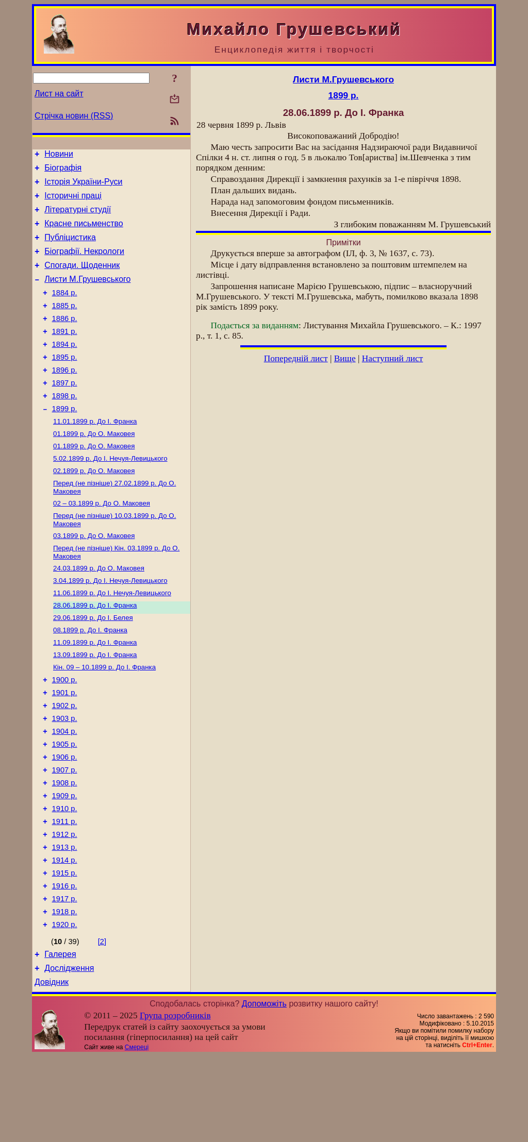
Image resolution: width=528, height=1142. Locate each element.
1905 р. (64, 804)
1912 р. (64, 905)
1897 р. (64, 411)
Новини (58, 155)
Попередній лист (296, 358)
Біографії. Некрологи (84, 263)
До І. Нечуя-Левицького (110, 493)
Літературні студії (77, 217)
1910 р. (64, 876)
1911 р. (64, 890)
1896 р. (64, 396)
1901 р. (64, 746)
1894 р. (64, 367)
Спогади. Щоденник (82, 279)
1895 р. (64, 382)
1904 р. (64, 789)
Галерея (60, 1037)
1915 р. (64, 948)
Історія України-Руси (83, 186)
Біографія (62, 170)
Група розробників (175, 1101)
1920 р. (64, 1006)
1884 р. (64, 310)
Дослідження (69, 1052)
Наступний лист (392, 358)
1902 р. (64, 761)
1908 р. (64, 847)
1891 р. (64, 353)
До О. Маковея (94, 467)
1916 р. (64, 963)
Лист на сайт (59, 93)
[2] (102, 1023)
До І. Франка (95, 453)
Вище (345, 358)
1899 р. (64, 439)
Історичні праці (73, 201)
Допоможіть (264, 1089)
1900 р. (64, 732)
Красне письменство (83, 232)
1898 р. (64, 425)
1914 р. (64, 934)
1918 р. (64, 991)
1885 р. (64, 324)
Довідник (52, 1068)
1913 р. (64, 919)
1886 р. (64, 338)
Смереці (136, 1133)
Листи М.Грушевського (87, 294)
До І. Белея (93, 664)
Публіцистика (70, 248)
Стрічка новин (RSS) (74, 115)
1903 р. (64, 775)
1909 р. (64, 862)
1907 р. (64, 833)
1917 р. (64, 977)
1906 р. (64, 818)
